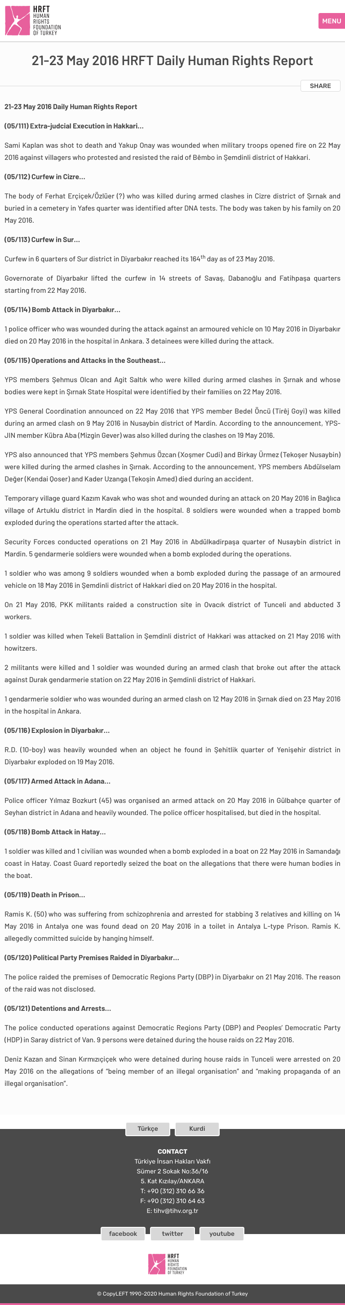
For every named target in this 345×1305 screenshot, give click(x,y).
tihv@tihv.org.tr (176, 1211)
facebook (123, 1234)
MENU (331, 21)
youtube (221, 1234)
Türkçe (147, 1129)
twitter (172, 1234)
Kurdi (197, 1129)
